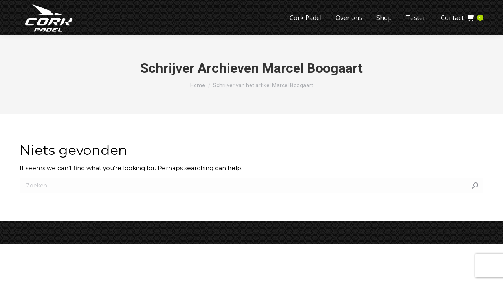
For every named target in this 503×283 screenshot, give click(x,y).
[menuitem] (305, 17)
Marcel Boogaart (312, 68)
